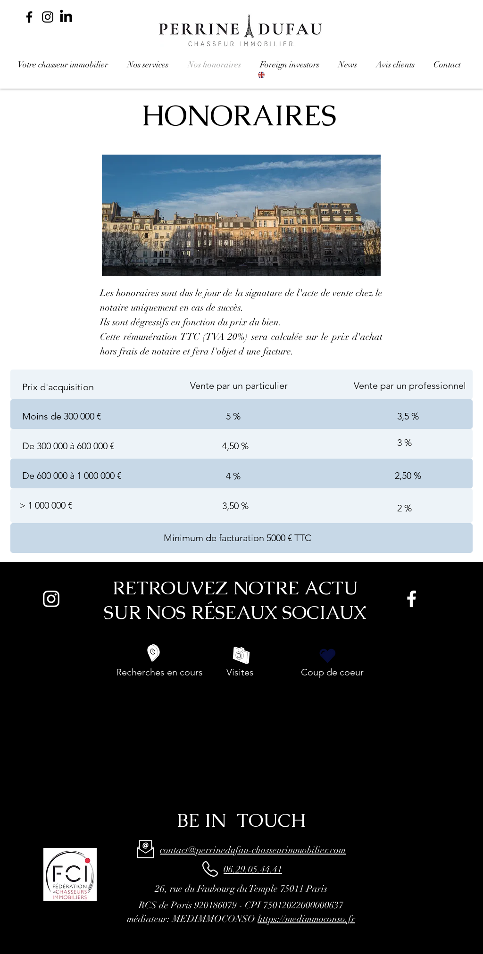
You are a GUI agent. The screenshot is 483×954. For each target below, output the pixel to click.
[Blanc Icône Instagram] (51, 599)
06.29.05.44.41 (253, 869)
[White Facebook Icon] (411, 599)
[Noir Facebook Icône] (29, 17)
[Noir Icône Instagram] (47, 17)
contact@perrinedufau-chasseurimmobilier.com (253, 850)
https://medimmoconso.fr (306, 919)
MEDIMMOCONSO (213, 919)
